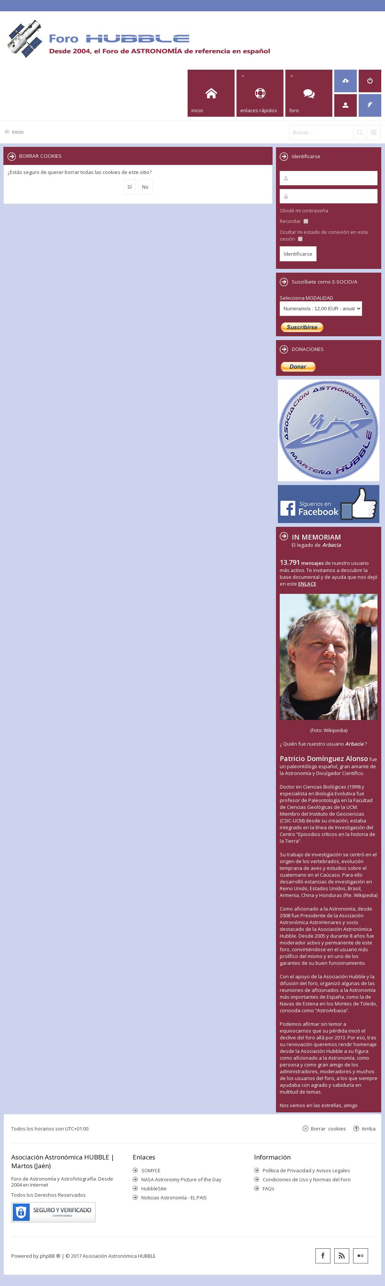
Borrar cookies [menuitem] (328, 1128)
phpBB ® (50, 1255)
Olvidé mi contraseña (304, 210)
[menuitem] (345, 81)
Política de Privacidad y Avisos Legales (306, 1170)
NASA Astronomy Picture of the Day (181, 1179)
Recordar (294, 221)
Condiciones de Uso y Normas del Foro (307, 1179)
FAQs (268, 1188)
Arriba (369, 1128)
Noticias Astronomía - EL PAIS (174, 1197)
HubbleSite (154, 1188)
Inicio (18, 131)
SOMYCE (151, 1170)
